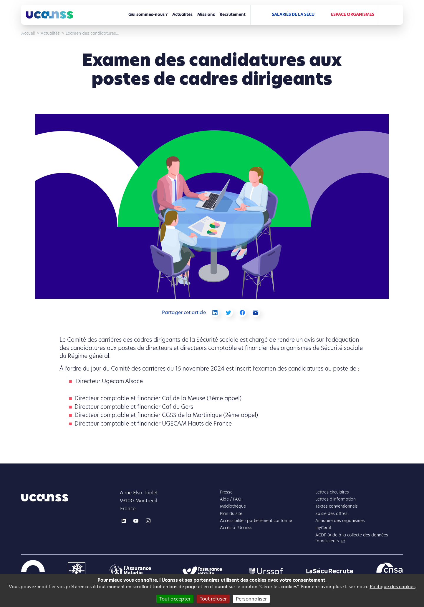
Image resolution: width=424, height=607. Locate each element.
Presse (226, 492)
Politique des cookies (392, 586)
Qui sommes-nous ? (148, 14)
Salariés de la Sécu (293, 14)
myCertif (323, 528)
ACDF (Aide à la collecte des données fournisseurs (351, 538)
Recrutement (233, 14)
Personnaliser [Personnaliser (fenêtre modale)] (251, 599)
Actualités (182, 14)
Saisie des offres (331, 513)
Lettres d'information (335, 499)
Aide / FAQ (230, 499)
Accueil (28, 33)
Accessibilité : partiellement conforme (256, 520)
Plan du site (231, 513)
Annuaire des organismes (340, 520)
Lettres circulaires (332, 492)
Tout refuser (213, 599)
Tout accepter (175, 599)
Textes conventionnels (336, 506)
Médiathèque (233, 506)
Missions (206, 14)
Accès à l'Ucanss (236, 528)
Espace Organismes (352, 14)
